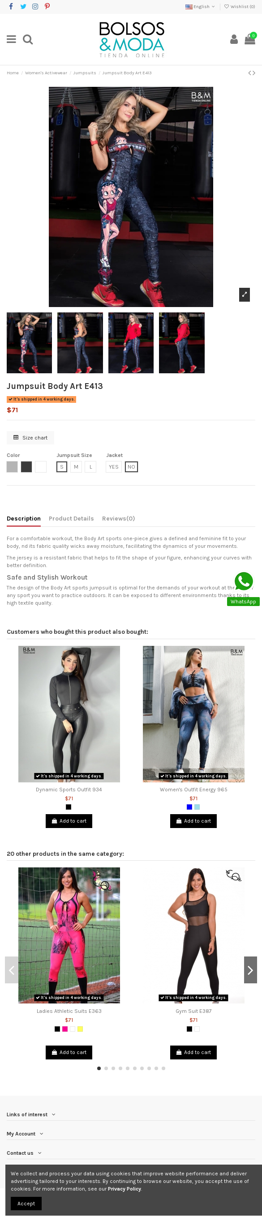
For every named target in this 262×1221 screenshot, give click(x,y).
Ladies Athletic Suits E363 (69, 1011)
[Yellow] (80, 1029)
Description (24, 518)
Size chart (30, 438)
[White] (72, 1029)
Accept (26, 1203)
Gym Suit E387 (194, 1011)
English (200, 6)
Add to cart (69, 821)
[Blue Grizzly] (197, 807)
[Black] (68, 807)
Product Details (71, 518)
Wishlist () (239, 6)
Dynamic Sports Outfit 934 (69, 789)
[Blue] (189, 807)
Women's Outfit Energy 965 (194, 789)
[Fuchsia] (65, 1029)
